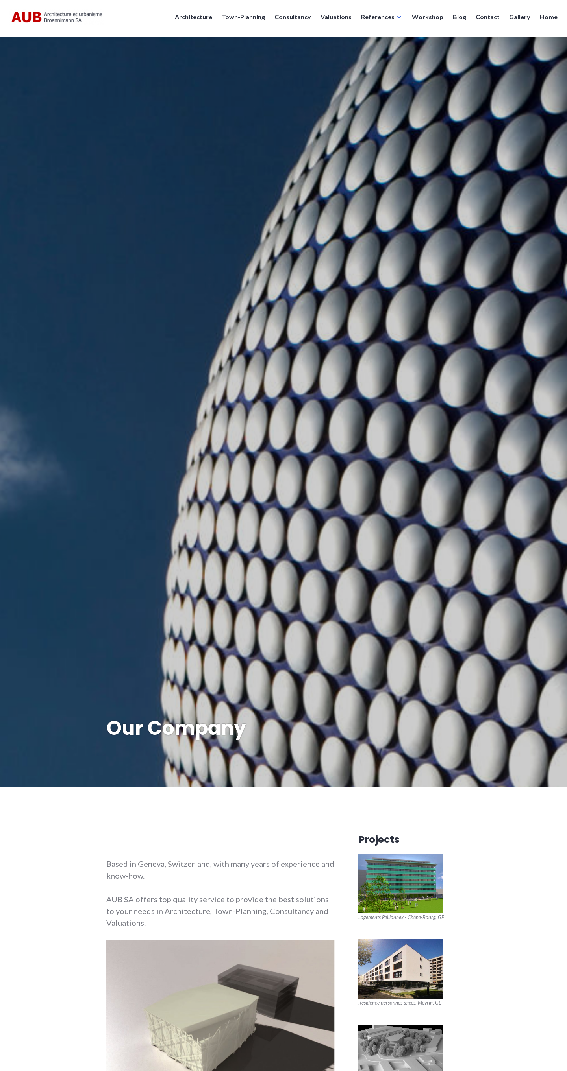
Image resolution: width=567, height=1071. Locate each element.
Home (546, 19)
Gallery (517, 19)
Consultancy (290, 19)
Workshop (425, 19)
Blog (457, 19)
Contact (485, 19)
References (375, 19)
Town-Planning (241, 19)
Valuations (333, 19)
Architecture (191, 19)
